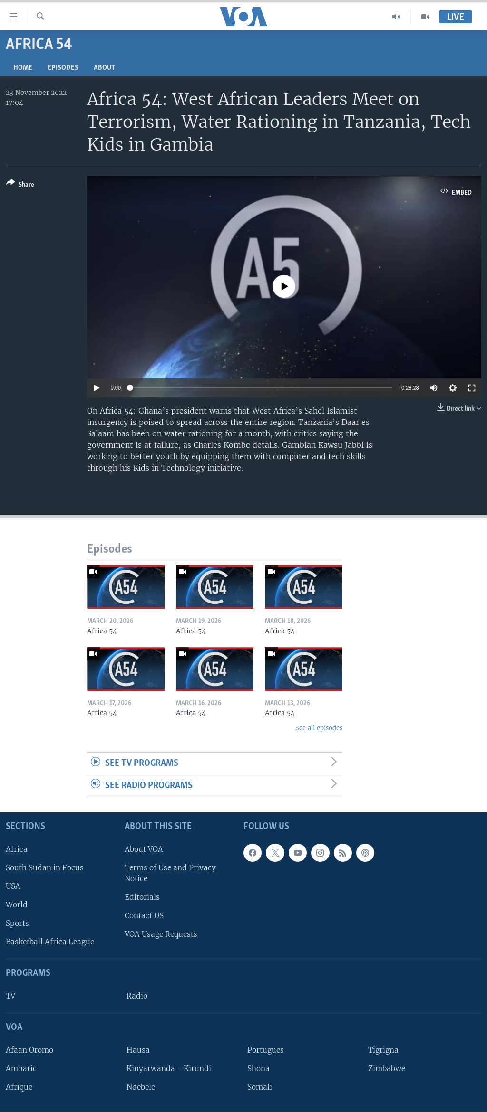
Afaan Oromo (29, 1050)
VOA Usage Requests (161, 934)
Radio (137, 996)
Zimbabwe (386, 1068)
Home (22, 68)
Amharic (21, 1068)
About (104, 68)
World (17, 905)
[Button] (20, 185)
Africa (17, 849)
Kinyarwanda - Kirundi (169, 1068)
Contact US (144, 916)
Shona (258, 1068)
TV (10, 996)
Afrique (19, 1087)
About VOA (144, 849)
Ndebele (141, 1087)
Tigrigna (383, 1050)
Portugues (265, 1050)
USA (13, 886)
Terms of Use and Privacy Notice (170, 873)
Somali (259, 1087)
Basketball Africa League (50, 942)
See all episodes (318, 728)
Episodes (63, 68)
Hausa (138, 1050)
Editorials (142, 897)
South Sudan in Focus (45, 867)
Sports (17, 923)
